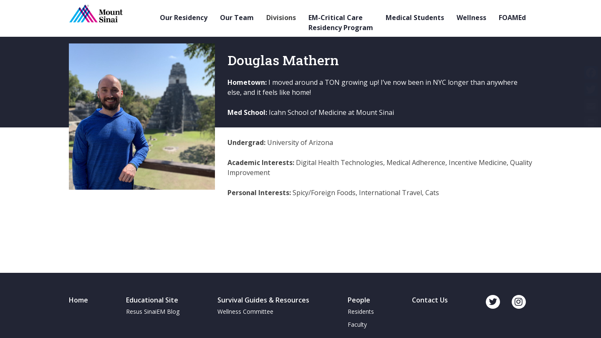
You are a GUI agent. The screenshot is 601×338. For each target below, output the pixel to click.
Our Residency (183, 17)
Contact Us (430, 300)
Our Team (237, 17)
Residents (361, 311)
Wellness (471, 17)
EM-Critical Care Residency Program (340, 22)
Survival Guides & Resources (263, 300)
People (359, 300)
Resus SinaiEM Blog (152, 311)
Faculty (357, 324)
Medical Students (415, 17)
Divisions (281, 17)
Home (78, 300)
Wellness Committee (245, 311)
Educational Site (152, 300)
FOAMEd (512, 17)
